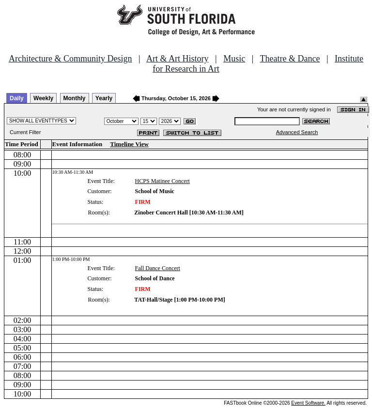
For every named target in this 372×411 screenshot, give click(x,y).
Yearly (103, 98)
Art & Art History (177, 58)
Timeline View (129, 144)
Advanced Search (297, 132)
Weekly (43, 98)
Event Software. (308, 403)
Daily (17, 98)
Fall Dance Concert (157, 268)
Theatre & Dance (290, 58)
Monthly (74, 98)
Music (234, 58)
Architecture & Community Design (70, 58)
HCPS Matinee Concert (162, 181)
